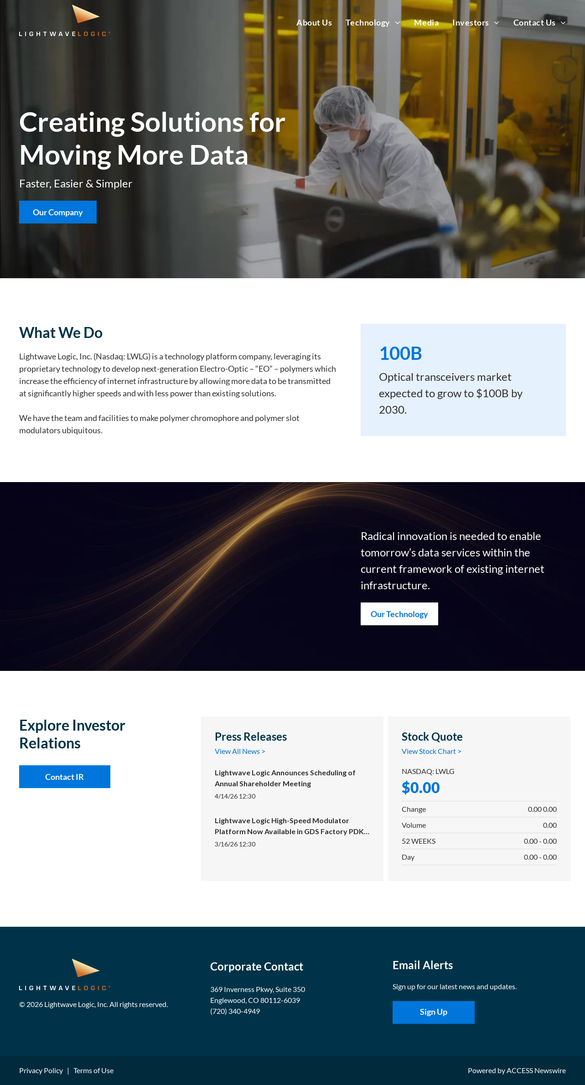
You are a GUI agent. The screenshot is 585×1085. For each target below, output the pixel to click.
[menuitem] (307, 22)
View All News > (240, 751)
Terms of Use (93, 1070)
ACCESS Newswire (536, 1070)
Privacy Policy (41, 1070)
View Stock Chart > (431, 751)
